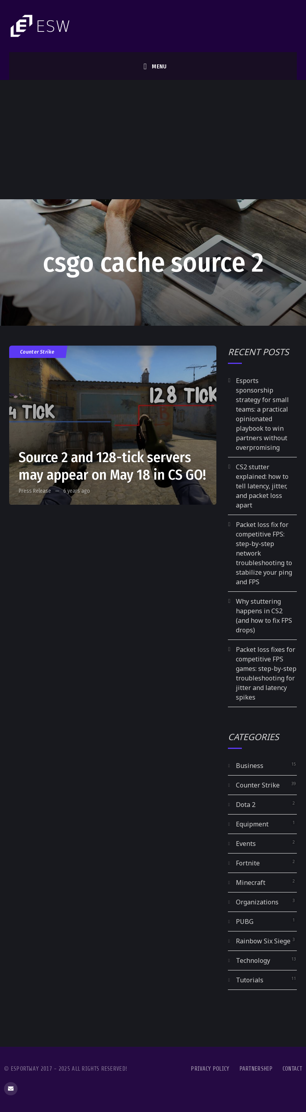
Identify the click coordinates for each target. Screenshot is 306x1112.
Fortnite (248, 863)
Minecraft (250, 882)
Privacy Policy (210, 1068)
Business (249, 765)
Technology (253, 960)
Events (246, 843)
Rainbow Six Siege (263, 941)
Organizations (257, 902)
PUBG (244, 921)
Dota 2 (245, 804)
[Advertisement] (153, 139)
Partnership (256, 1068)
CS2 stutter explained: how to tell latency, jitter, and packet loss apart (262, 486)
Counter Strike (37, 352)
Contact (292, 1068)
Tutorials (249, 980)
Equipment (252, 824)
